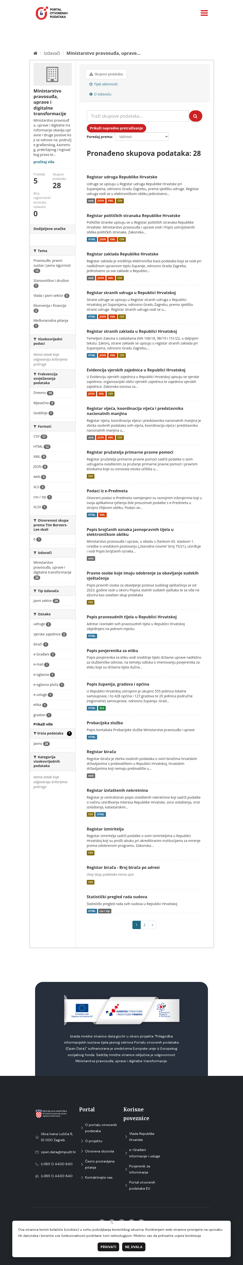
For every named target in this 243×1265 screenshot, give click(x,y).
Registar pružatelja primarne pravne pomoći (130, 452)
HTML (92, 239)
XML (111, 201)
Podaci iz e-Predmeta (107, 491)
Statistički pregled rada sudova (117, 896)
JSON (101, 201)
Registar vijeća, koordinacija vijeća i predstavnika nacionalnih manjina (135, 411)
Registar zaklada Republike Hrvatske (122, 254)
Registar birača (101, 751)
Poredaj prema (99, 136)
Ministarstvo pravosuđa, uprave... (103, 53)
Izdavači (52, 53)
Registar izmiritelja (105, 829)
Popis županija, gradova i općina (118, 684)
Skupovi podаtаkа (106, 74)
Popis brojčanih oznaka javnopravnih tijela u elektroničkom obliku (130, 532)
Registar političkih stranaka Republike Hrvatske (133, 215)
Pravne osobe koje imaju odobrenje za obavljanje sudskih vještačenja (143, 575)
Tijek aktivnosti (104, 84)
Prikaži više (43, 724)
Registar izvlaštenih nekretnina (117, 790)
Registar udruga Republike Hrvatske (122, 177)
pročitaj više (44, 162)
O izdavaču (101, 94)
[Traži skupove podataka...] (138, 116)
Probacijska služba (105, 722)
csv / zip (105, 911)
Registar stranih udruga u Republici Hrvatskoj (131, 292)
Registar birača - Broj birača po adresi (123, 867)
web (91, 201)
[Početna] (35, 53)
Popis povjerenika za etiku (112, 650)
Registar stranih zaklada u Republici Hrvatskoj (132, 331)
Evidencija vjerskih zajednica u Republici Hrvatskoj (136, 370)
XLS (102, 708)
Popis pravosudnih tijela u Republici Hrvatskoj (132, 617)
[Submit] (195, 116)
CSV (119, 201)
